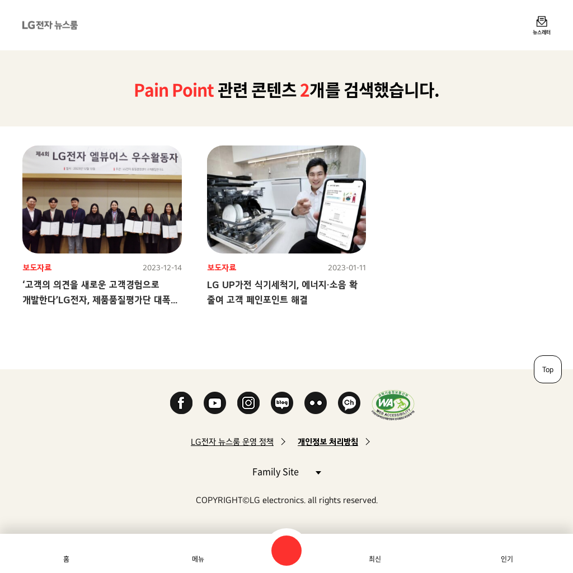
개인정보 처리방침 (328, 441)
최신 (375, 559)
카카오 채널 (349, 403)
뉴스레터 (542, 32)
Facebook (181, 403)
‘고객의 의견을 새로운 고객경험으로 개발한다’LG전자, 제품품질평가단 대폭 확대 (96, 300)
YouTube (215, 403)
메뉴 (198, 559)
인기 (507, 559)
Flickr (315, 403)
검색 (286, 551)
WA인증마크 (393, 404)
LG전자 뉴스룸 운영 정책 (232, 441)
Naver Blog (282, 403)
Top (547, 369)
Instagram (248, 403)
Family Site (286, 471)
